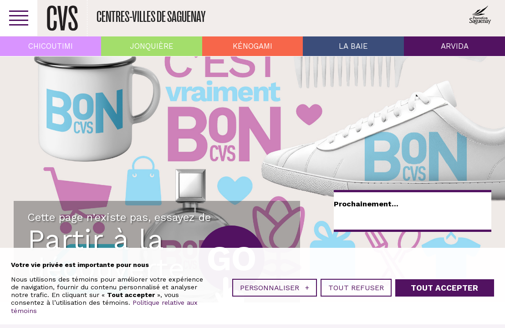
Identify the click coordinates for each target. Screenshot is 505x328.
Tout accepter (444, 287)
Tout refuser (356, 287)
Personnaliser (274, 287)
